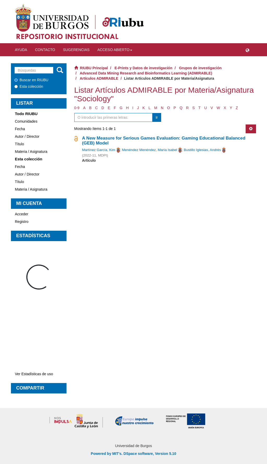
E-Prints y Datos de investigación (143, 68)
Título (19, 144)
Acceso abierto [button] (114, 50)
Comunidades (26, 121)
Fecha (20, 129)
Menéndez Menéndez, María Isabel (149, 150)
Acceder (21, 214)
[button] (247, 49)
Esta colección (28, 86)
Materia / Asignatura (31, 151)
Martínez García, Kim (99, 150)
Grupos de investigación (200, 68)
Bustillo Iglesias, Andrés (202, 150)
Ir (157, 117)
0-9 (77, 108)
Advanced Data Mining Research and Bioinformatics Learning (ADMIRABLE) (146, 73)
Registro (21, 222)
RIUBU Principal (94, 68)
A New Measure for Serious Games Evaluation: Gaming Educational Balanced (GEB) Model (164, 141)
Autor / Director (27, 136)
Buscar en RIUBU (31, 80)
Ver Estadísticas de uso (34, 374)
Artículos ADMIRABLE (99, 78)
